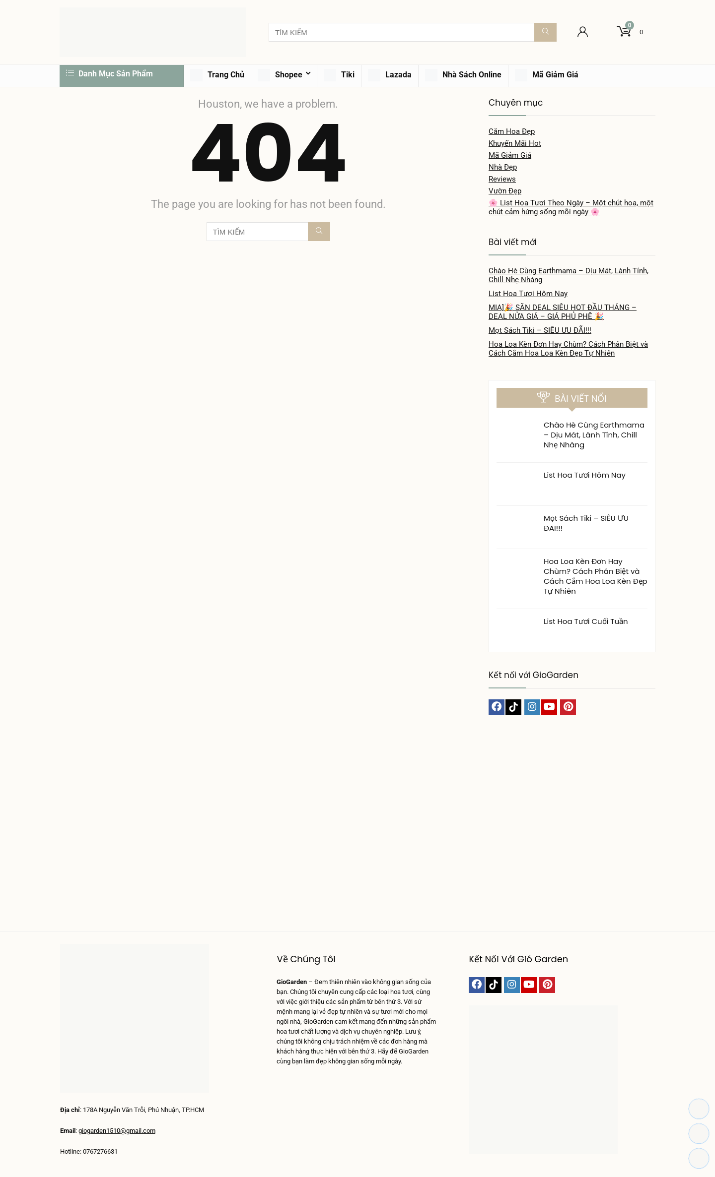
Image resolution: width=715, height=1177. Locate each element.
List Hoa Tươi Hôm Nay (528, 293)
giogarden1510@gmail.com (116, 1130)
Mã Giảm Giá (510, 155)
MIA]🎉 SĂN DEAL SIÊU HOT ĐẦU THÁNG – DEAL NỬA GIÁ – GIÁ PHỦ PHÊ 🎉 (563, 312)
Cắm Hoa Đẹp (512, 131)
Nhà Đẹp (503, 167)
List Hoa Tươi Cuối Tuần (586, 621)
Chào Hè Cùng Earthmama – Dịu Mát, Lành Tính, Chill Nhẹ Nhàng (594, 435)
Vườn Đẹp (505, 190)
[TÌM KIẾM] (545, 32)
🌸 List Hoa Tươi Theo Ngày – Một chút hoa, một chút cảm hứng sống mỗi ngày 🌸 (571, 207)
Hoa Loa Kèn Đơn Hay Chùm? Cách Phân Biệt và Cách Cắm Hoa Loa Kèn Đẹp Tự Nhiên (568, 349)
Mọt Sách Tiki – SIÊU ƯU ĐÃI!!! (540, 330)
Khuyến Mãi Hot (515, 143)
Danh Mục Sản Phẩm (109, 73)
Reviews (502, 179)
